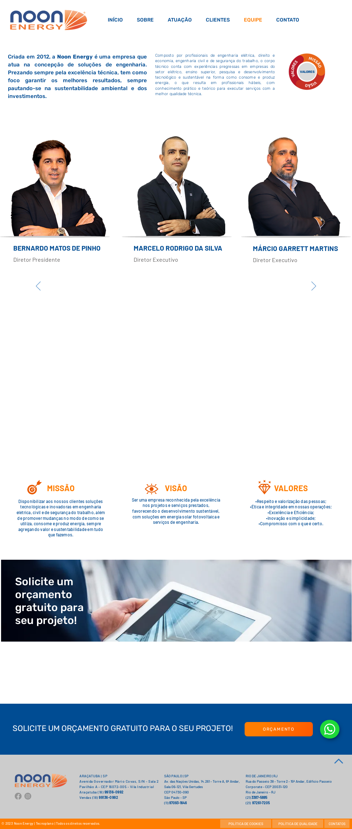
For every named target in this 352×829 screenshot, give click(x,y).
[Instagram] (27, 796)
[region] (57, 283)
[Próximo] (313, 286)
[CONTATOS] (336, 823)
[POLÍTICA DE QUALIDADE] (297, 823)
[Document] (329, 729)
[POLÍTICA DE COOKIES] (245, 823)
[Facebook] (18, 796)
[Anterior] (38, 286)
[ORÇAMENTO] (279, 729)
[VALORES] (307, 72)
